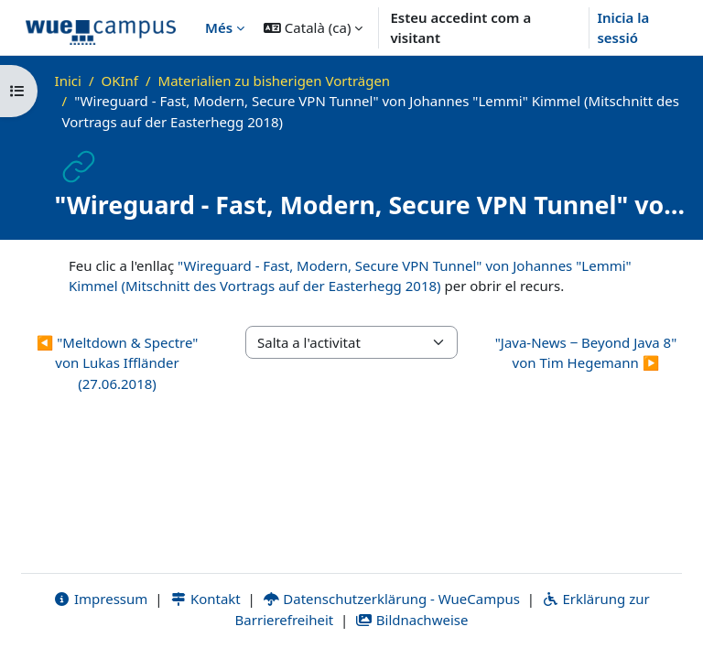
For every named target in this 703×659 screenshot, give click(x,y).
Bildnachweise (411, 619)
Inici (68, 80)
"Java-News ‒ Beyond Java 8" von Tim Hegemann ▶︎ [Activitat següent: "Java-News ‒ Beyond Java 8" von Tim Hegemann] (586, 353)
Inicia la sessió (623, 28)
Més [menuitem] (219, 27)
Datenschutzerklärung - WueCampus (391, 598)
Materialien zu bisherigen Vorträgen (274, 80)
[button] (313, 27)
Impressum (100, 598)
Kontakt (205, 598)
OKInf (119, 80)
